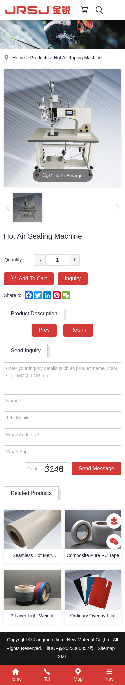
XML (62, 656)
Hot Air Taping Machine (78, 57)
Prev (44, 330)
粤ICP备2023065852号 (70, 648)
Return (78, 330)
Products (39, 57)
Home (18, 57)
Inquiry (73, 278)
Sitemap (106, 648)
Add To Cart (29, 278)
